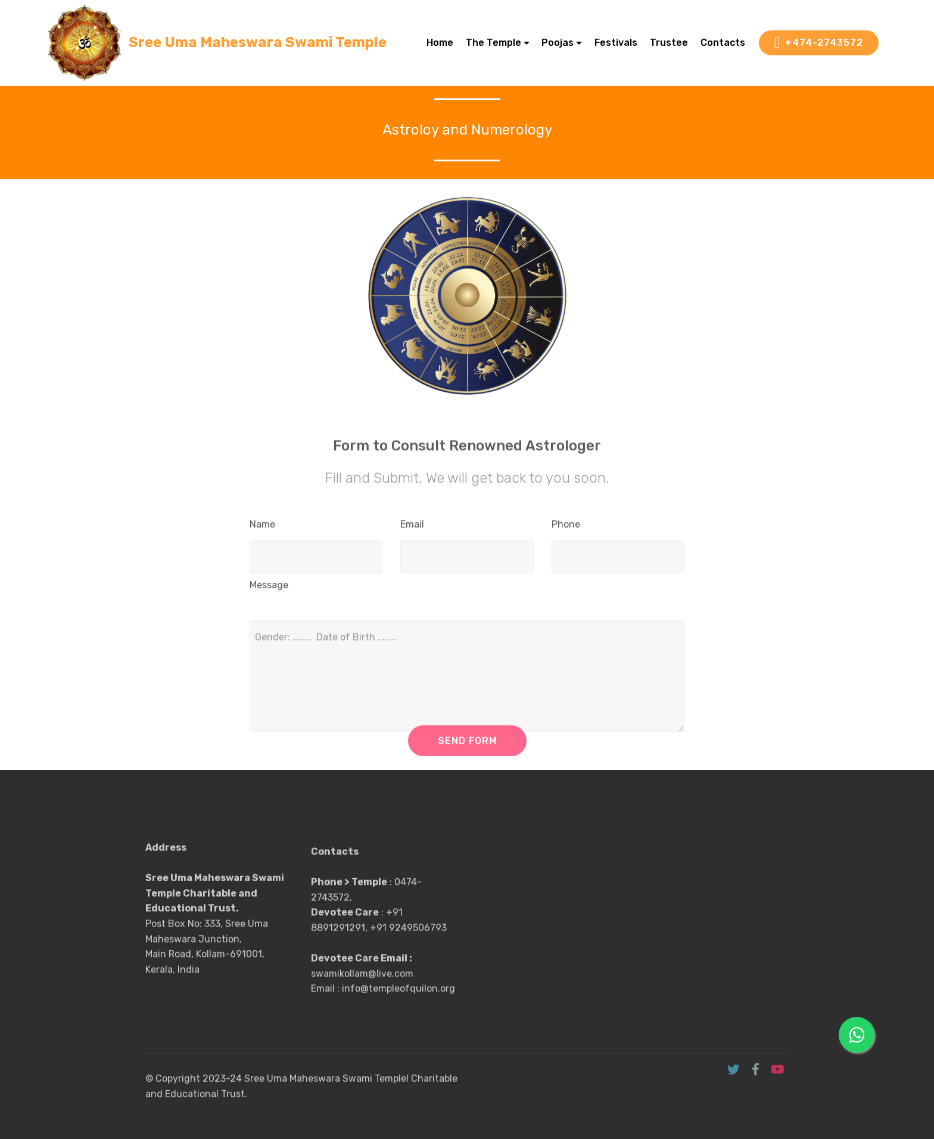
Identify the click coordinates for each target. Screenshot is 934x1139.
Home (439, 42)
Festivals (615, 42)
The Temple (493, 42)
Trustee (669, 42)
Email (412, 527)
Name (262, 527)
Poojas (557, 42)
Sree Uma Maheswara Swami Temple (258, 42)
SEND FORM (467, 747)
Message (269, 588)
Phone (566, 527)
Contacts (722, 42)
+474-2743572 (818, 43)
